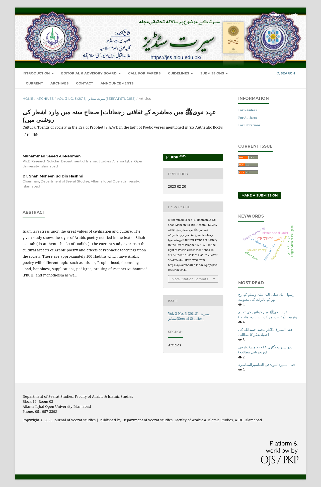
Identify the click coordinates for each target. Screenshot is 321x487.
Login (293, 15)
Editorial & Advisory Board (89, 73)
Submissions (212, 73)
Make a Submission (260, 195)
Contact (84, 83)
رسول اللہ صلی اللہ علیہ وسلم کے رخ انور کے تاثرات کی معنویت (266, 297)
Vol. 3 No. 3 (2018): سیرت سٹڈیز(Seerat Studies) (96, 98)
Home (28, 98)
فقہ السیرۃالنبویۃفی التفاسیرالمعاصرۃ (266, 364)
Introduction (37, 73)
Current (34, 83)
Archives (59, 83)
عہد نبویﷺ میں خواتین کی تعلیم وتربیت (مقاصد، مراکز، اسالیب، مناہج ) (267, 314)
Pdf (178, 157)
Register (275, 15)
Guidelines (179, 73)
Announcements (117, 83)
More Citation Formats (190, 279)
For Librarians (249, 125)
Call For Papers (144, 73)
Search (286, 73)
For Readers (247, 110)
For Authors (247, 117)
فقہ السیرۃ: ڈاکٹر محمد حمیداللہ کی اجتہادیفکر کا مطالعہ (265, 332)
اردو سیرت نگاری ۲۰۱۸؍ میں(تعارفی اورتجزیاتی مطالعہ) (265, 349)
